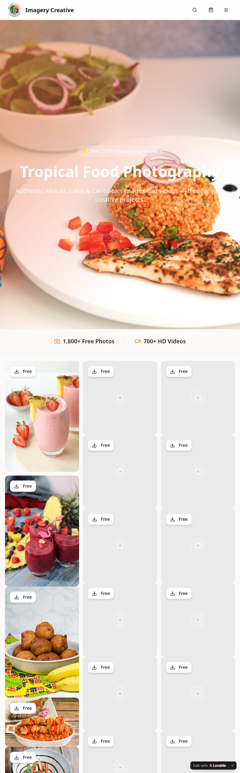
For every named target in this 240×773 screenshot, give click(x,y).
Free (23, 371)
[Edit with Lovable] (209, 765)
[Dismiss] (232, 765)
